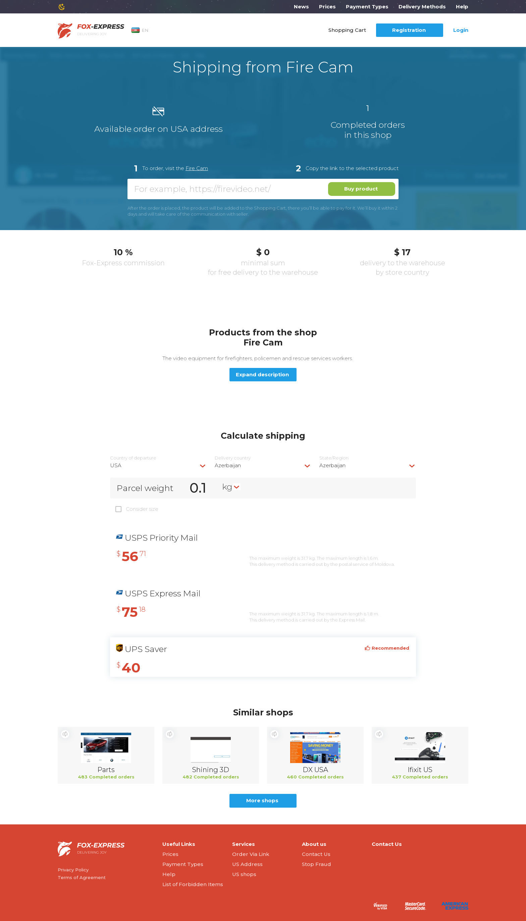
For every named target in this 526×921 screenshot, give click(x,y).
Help (462, 6)
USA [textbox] (115, 465)
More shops (262, 800)
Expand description (262, 374)
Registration (409, 30)
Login (460, 30)
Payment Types (367, 6)
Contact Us (316, 854)
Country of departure (133, 458)
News (301, 6)
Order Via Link (250, 854)
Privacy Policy (73, 869)
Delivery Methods (422, 6)
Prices (327, 6)
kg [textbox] (227, 487)
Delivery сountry (233, 458)
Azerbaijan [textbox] (228, 465)
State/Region (334, 458)
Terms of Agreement (82, 877)
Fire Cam (197, 168)
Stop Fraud (316, 864)
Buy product (361, 188)
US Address (247, 864)
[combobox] (158, 465)
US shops (244, 874)
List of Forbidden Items (192, 884)
